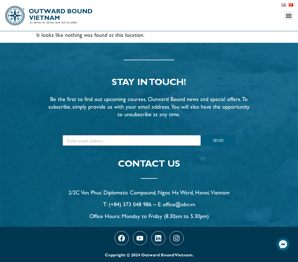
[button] (288, 15)
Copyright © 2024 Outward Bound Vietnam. (149, 256)
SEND (218, 140)
